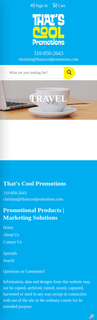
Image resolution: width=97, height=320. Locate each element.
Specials (10, 253)
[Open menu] (86, 73)
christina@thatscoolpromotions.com (48, 59)
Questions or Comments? (24, 271)
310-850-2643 (48, 53)
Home (8, 227)
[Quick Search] (33, 73)
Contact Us (12, 242)
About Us (11, 235)
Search (8, 260)
